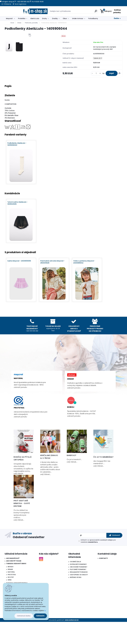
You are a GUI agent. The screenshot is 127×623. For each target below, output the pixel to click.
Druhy (44, 18)
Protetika (21, 18)
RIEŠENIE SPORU (75, 578)
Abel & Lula (34, 18)
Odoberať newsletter (29, 538)
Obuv (65, 18)
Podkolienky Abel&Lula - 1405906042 (17, 145)
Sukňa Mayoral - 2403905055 (19, 262)
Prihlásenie (7, 4)
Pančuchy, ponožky (31, 23)
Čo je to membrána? (103, 458)
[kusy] (95, 73)
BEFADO (10, 568)
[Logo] (17, 11)
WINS (9, 581)
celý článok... (19, 475)
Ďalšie (116, 18)
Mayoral (9, 18)
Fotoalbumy (93, 18)
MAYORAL (11, 573)
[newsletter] (114, 536)
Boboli (70, 408)
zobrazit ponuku (20, 388)
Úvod (12, 23)
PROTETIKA (12, 576)
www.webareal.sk (72, 621)
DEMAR (10, 570)
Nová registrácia (20, 4)
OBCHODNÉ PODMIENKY (78, 568)
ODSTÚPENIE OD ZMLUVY (79, 576)
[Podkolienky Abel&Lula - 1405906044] (9, 46)
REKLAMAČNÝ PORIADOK (79, 573)
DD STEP (11, 578)
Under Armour (77, 18)
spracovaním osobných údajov (101, 541)
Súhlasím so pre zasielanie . (98, 542)
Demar (70, 380)
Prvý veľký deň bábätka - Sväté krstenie (22, 504)
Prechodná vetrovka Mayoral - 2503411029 (52, 263)
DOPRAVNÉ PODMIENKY (78, 565)
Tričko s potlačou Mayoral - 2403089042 (84, 263)
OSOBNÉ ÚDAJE (75, 563)
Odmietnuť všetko (23, 616)
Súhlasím (40, 616)
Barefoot (71, 456)
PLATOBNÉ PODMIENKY (78, 571)
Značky (55, 18)
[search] (83, 12)
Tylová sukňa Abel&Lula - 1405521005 (18, 204)
